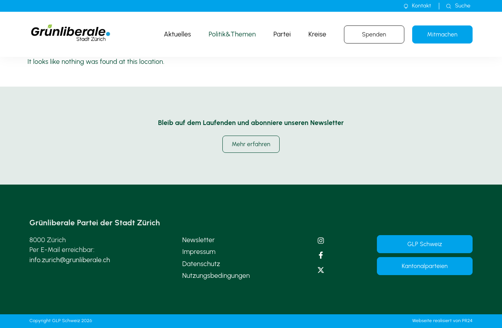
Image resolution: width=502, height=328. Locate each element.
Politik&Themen (232, 34)
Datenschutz (201, 264)
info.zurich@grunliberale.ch (69, 260)
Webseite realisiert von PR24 (442, 320)
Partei (282, 34)
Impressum (199, 252)
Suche (462, 5)
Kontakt (421, 5)
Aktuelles (177, 34)
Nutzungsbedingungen (216, 275)
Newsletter (198, 240)
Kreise (317, 34)
